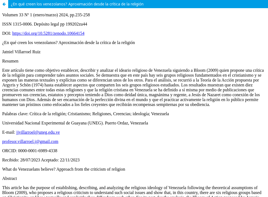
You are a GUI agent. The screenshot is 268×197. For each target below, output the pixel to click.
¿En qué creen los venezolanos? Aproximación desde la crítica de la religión (77, 4)
